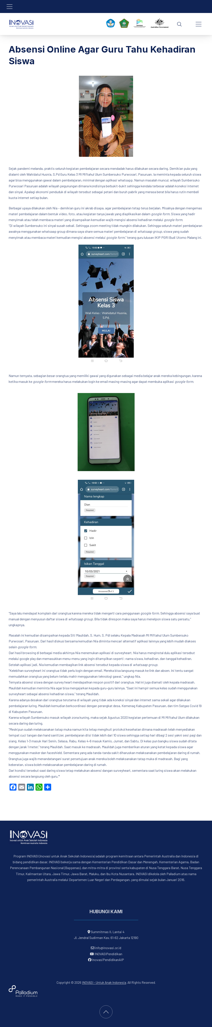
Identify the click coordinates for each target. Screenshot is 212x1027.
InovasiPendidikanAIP (106, 960)
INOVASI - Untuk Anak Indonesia (104, 982)
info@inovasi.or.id (107, 948)
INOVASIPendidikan (106, 954)
